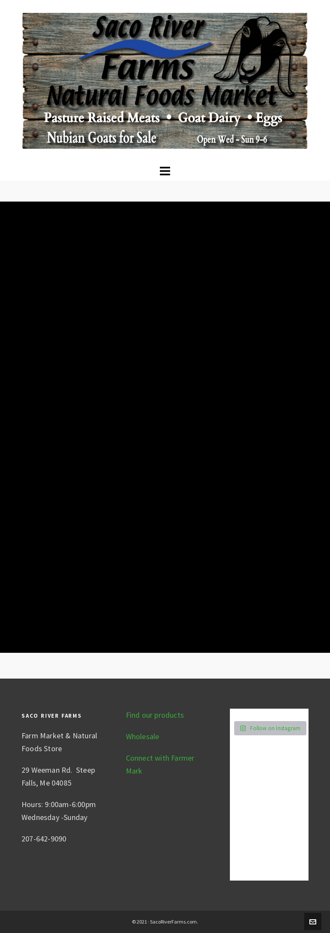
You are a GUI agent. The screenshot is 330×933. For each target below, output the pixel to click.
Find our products (155, 715)
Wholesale (142, 736)
